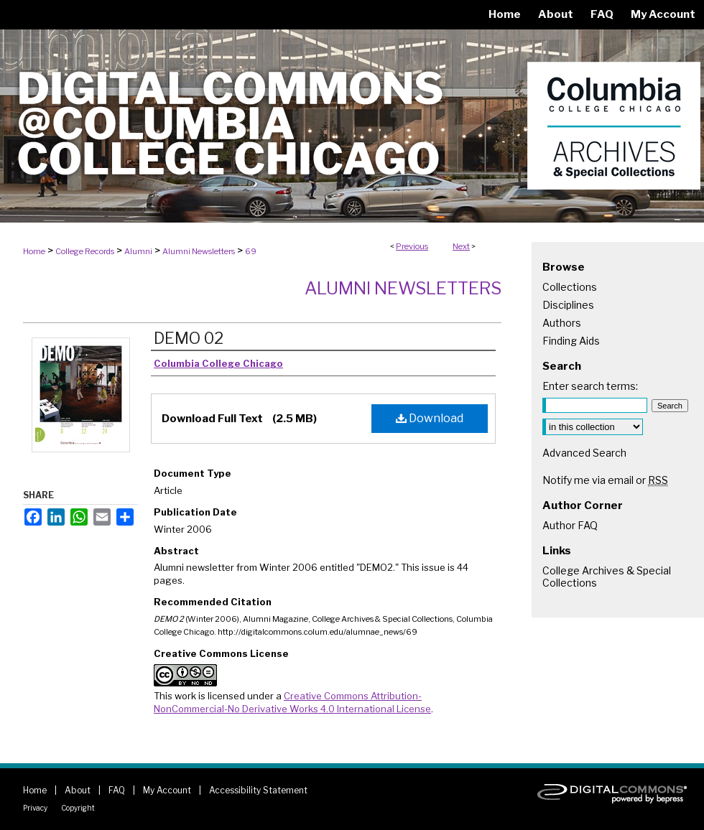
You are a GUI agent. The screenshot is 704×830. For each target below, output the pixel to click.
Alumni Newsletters (198, 251)
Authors (561, 323)
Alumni (138, 251)
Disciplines (568, 305)
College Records (84, 251)
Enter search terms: (590, 386)
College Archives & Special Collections (606, 576)
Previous (412, 246)
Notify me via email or (605, 480)
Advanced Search (584, 453)
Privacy (35, 807)
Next (461, 246)
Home (34, 251)
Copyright (78, 807)
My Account (167, 790)
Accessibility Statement (258, 790)
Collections (569, 287)
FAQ (116, 790)
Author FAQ (570, 525)
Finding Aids (571, 341)
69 (250, 251)
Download (429, 418)
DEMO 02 (188, 338)
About (78, 790)
